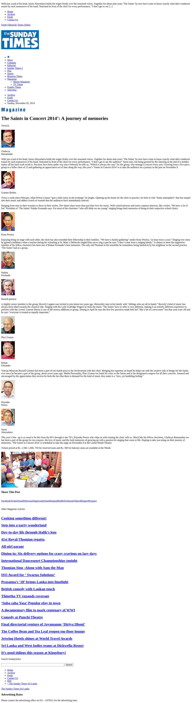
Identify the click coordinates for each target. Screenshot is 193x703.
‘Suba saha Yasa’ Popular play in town (30, 603)
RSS (9, 681)
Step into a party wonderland (23, 525)
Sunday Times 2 (15, 68)
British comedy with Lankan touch (28, 589)
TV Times (18, 84)
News (10, 60)
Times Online (23, 25)
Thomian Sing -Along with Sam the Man (32, 568)
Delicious (27, 501)
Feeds (10, 17)
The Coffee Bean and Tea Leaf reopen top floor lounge (43, 631)
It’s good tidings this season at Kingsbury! (33, 653)
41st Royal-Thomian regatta (23, 539)
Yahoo (77, 501)
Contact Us (12, 19)
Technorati (69, 501)
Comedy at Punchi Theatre (22, 617)
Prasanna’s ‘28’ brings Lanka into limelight (34, 582)
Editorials (12, 25)
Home (10, 11)
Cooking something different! (24, 518)
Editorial (11, 65)
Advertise (12, 90)
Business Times (14, 76)
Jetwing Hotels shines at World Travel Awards (36, 638)
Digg (35, 501)
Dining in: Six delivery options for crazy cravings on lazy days (49, 553)
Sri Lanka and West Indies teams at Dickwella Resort (42, 645)
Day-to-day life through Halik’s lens (29, 532)
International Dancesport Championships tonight (39, 561)
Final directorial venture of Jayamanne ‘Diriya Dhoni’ (43, 624)
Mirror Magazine (21, 81)
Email (20, 501)
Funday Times (14, 87)
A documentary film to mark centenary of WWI (38, 610)
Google (40, 501)
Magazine (12, 79)
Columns (11, 62)
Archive (11, 14)
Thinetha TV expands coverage (25, 596)
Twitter (14, 501)
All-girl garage (12, 546)
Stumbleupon (50, 501)
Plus (9, 71)
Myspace (92, 501)
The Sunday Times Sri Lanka (22, 683)
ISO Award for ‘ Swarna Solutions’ (28, 575)
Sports (10, 73)
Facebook (6, 501)
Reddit (60, 501)
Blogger (84, 501)
